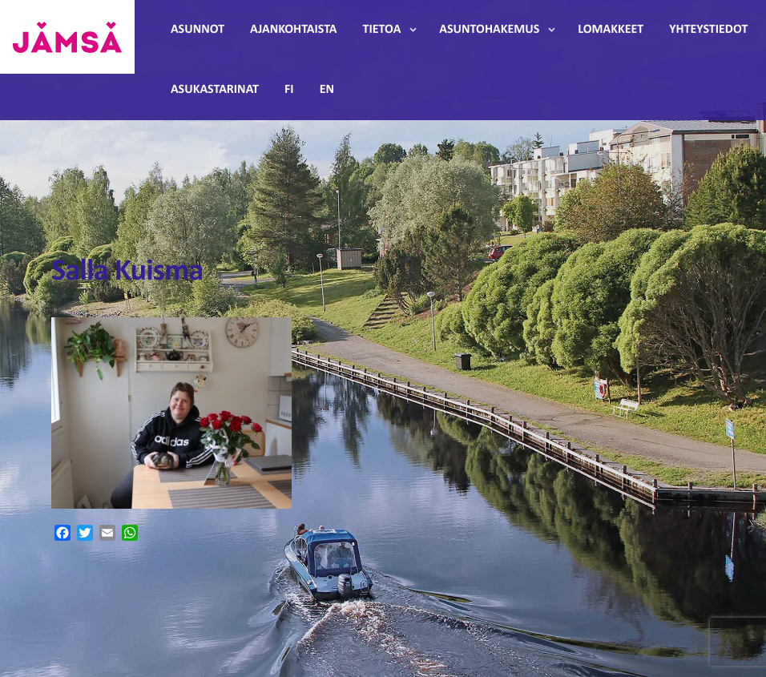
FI (289, 89)
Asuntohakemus (489, 29)
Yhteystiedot (708, 29)
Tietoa (382, 29)
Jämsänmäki (67, 37)
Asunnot (197, 29)
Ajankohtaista (293, 29)
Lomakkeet (610, 29)
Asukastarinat (215, 89)
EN (327, 89)
